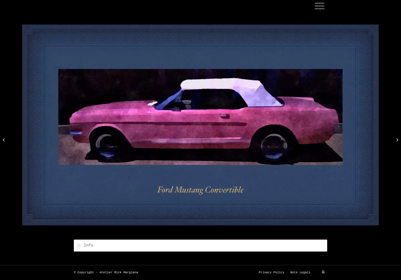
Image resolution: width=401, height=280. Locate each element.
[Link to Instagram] (323, 272)
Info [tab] (85, 245)
